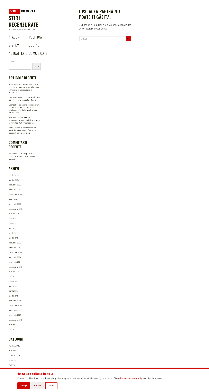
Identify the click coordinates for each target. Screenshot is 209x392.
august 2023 (14, 325)
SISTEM (14, 45)
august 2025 (14, 214)
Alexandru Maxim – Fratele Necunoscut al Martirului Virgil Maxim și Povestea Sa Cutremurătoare (24, 120)
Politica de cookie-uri (130, 378)
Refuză (37, 385)
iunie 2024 (13, 281)
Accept (23, 385)
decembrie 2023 (15, 305)
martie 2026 (14, 180)
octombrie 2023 (15, 315)
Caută (11, 61)
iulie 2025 (12, 219)
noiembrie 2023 (15, 310)
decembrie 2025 (15, 194)
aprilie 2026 (13, 175)
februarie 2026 (15, 185)
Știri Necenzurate (23, 21)
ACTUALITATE (18, 53)
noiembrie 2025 (15, 199)
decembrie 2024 (15, 252)
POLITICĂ (35, 37)
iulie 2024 (12, 276)
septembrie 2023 (15, 320)
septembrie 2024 (15, 267)
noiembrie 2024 (15, 257)
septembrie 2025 (15, 209)
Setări (51, 385)
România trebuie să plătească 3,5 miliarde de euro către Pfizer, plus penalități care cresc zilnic (22, 130)
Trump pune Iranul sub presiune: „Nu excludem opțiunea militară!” (24, 156)
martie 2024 (14, 296)
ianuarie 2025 (14, 248)
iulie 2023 (12, 329)
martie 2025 (14, 238)
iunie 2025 (13, 223)
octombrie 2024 (15, 262)
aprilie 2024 (13, 291)
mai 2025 (12, 228)
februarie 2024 (15, 301)
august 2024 (14, 272)
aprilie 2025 (13, 233)
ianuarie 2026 (14, 190)
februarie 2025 (15, 243)
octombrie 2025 (15, 204)
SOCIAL (34, 45)
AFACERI (14, 37)
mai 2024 (12, 286)
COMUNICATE (38, 53)
